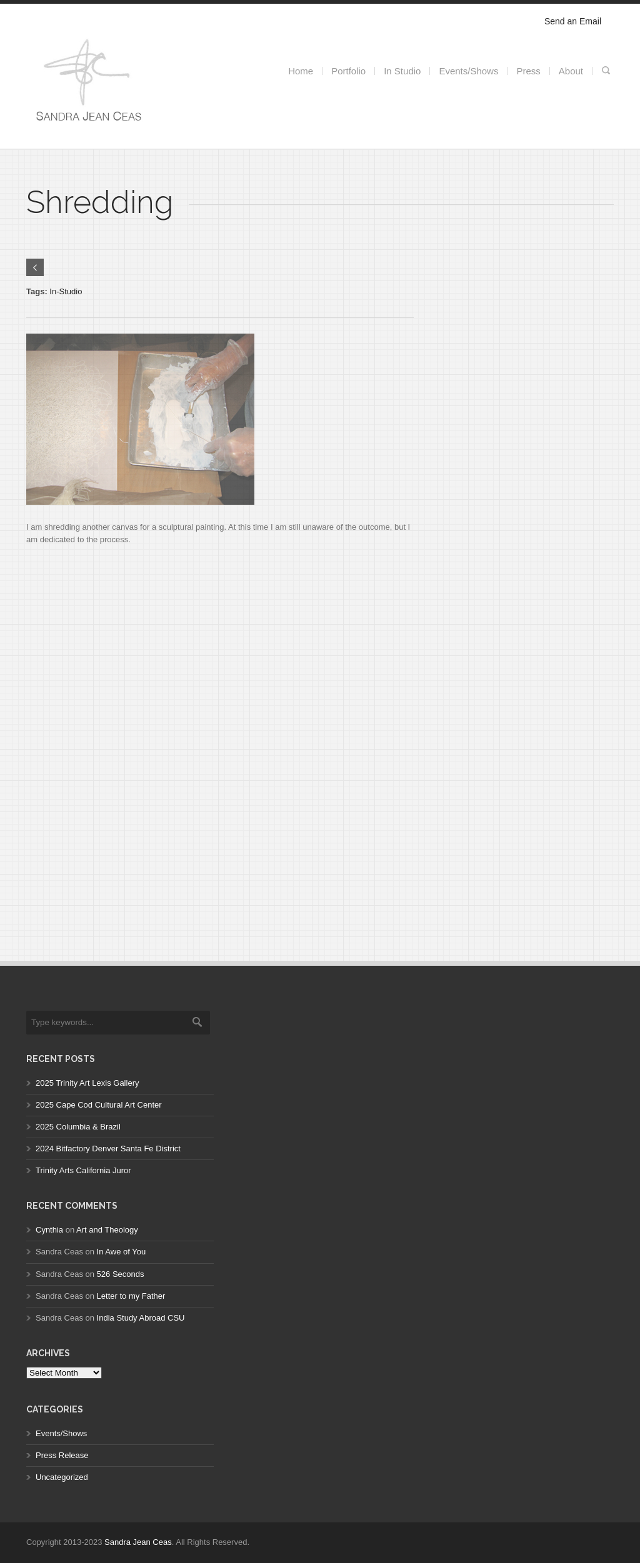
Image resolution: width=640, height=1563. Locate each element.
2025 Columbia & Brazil (78, 1126)
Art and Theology (107, 1229)
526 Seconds (120, 1274)
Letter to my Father (131, 1296)
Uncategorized (62, 1477)
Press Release (62, 1455)
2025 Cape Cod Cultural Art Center (99, 1104)
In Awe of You (121, 1251)
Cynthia (49, 1229)
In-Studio (65, 291)
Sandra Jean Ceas (138, 1542)
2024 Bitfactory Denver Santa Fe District (108, 1148)
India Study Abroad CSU (141, 1317)
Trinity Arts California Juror (83, 1170)
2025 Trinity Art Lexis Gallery (87, 1083)
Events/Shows (61, 1433)
